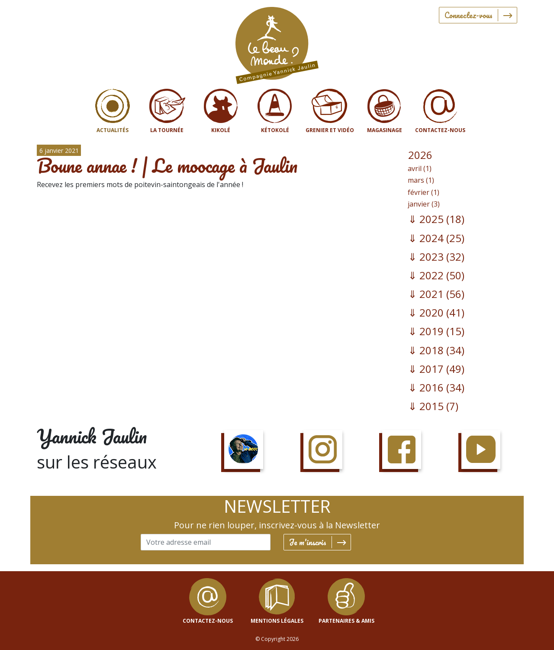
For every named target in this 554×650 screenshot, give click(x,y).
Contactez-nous (440, 130)
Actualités (113, 130)
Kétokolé (275, 130)
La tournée (167, 130)
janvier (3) (424, 204)
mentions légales (277, 620)
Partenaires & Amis (346, 620)
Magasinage (384, 130)
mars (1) (421, 180)
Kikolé (220, 130)
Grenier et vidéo (330, 130)
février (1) (423, 192)
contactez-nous (208, 620)
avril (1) (420, 168)
